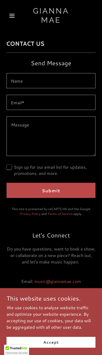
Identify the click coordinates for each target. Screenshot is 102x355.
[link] (51, 21)
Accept (50, 342)
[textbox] (51, 80)
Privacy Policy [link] (30, 213)
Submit (51, 190)
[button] (13, 15)
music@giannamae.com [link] (57, 281)
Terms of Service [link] (60, 213)
